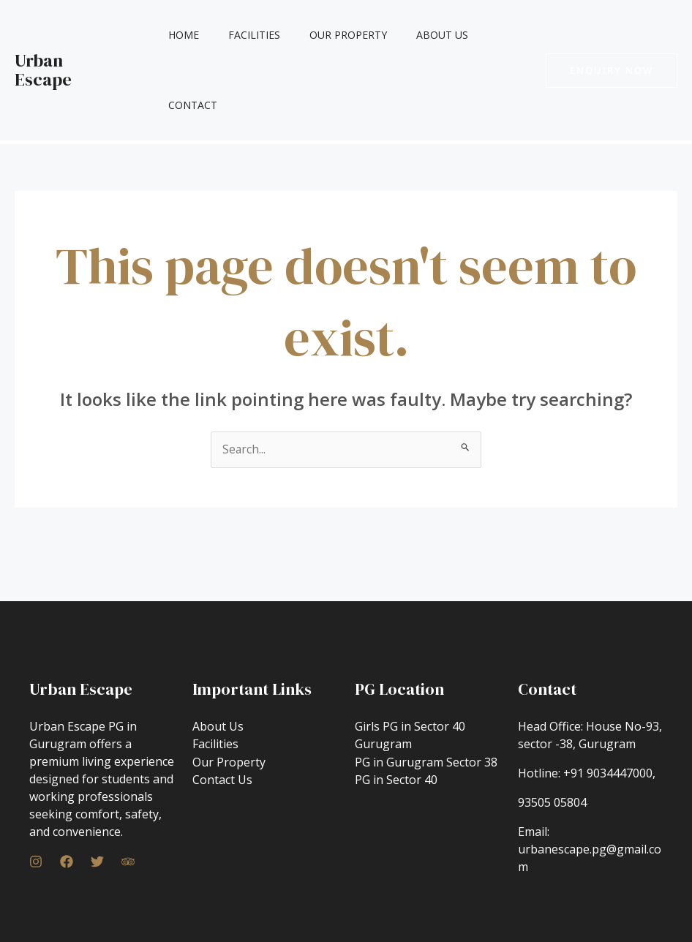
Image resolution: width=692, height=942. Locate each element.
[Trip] (128, 792)
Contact (492, 35)
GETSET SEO (454, 909)
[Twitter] (97, 792)
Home (189, 35)
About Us (422, 35)
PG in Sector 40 (396, 709)
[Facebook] (66, 792)
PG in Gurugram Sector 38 (426, 691)
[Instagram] (35, 792)
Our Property (336, 35)
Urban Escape (69, 35)
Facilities (251, 35)
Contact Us (222, 709)
